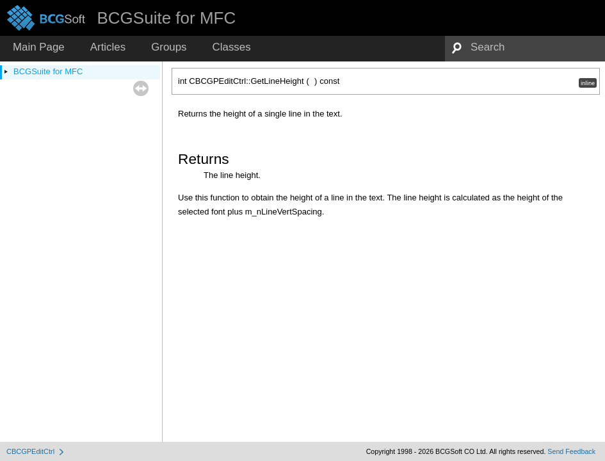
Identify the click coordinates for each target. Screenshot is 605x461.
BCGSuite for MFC (48, 71)
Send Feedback (571, 451)
